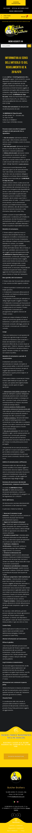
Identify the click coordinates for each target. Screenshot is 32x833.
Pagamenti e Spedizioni (16, 828)
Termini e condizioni (16, 825)
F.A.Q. (23, 831)
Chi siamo (6, 8)
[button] (16, 3)
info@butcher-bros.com (17, 796)
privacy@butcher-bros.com (13, 101)
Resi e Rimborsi (12, 831)
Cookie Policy (14, 635)
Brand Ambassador (16, 11)
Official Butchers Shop (20, 8)
